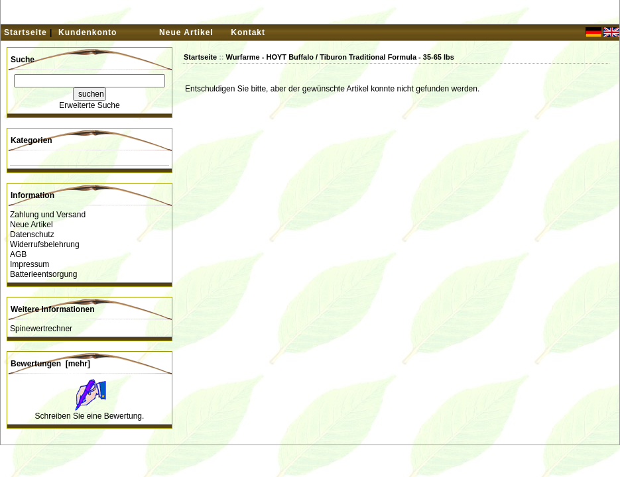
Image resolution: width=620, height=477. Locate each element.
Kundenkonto (87, 32)
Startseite (25, 32)
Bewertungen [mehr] (50, 363)
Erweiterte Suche (89, 105)
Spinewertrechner (41, 328)
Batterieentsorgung (43, 274)
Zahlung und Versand (48, 214)
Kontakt (248, 32)
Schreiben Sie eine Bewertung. (90, 416)
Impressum (29, 264)
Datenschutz (32, 234)
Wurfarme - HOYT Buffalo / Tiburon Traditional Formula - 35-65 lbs (340, 57)
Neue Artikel (186, 32)
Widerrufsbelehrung (45, 244)
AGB (18, 254)
